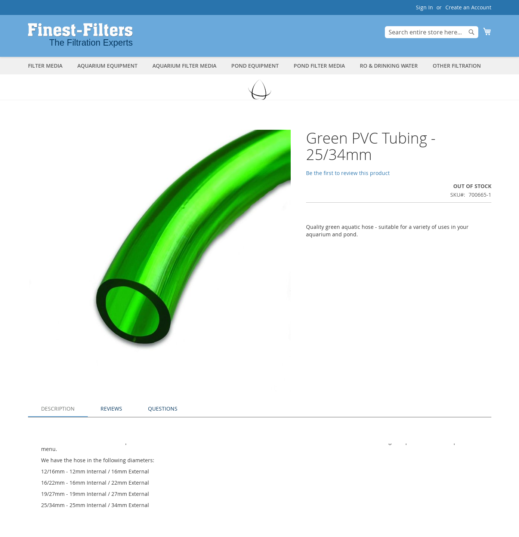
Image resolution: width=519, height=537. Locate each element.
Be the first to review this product (348, 173)
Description (58, 408)
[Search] (472, 32)
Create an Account (468, 7)
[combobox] (431, 32)
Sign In (424, 7)
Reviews (111, 408)
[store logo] (80, 35)
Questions (162, 408)
